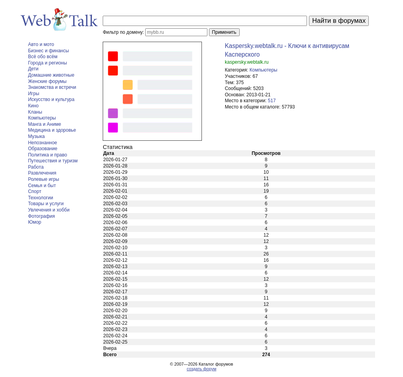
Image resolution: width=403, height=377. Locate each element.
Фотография (41, 216)
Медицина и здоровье (52, 130)
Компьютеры (42, 118)
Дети (33, 69)
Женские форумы (47, 81)
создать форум (201, 368)
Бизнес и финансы (48, 50)
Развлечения (42, 173)
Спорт (34, 191)
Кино (33, 106)
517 (272, 100)
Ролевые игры (43, 179)
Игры (33, 93)
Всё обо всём (42, 56)
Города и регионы (47, 63)
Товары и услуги (46, 203)
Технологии (40, 197)
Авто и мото (41, 44)
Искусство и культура (51, 99)
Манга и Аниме (44, 124)
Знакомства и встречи (52, 87)
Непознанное (42, 142)
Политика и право (47, 155)
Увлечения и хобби (48, 210)
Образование (42, 148)
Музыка (36, 136)
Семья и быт (42, 185)
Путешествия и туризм (53, 161)
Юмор (34, 222)
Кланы (35, 112)
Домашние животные (51, 75)
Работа (36, 167)
